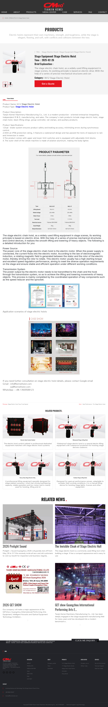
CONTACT (102, 12)
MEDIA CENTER (49, 12)
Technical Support (99, 666)
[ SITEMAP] (61, 704)
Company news (85, 663)
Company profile (52, 663)
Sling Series (65, 673)
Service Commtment (100, 663)
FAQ (90, 12)
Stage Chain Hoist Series (68, 668)
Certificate (50, 668)
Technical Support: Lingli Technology (75, 704)
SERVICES (77, 12)
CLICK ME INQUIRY (85, 640)
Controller (64, 671)
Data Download (99, 668)
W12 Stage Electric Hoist (22, 18)
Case (64, 12)
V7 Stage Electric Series (68, 666)
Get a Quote (48, 84)
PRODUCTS (31, 12)
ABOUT (16, 12)
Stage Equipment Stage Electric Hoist (74, 52)
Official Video (84, 666)
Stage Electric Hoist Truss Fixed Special (18, 404)
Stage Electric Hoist (50, 52)
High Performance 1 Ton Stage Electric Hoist (94, 404)
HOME (4, 12)
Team (49, 666)
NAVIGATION (29, 659)
